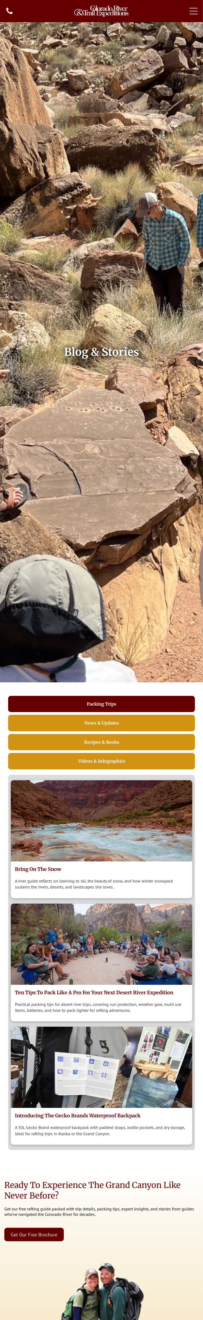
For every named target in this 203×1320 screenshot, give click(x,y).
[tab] (101, 704)
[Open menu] (193, 11)
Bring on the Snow (38, 869)
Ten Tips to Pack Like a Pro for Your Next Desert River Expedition (94, 992)
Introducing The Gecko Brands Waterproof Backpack (78, 1115)
